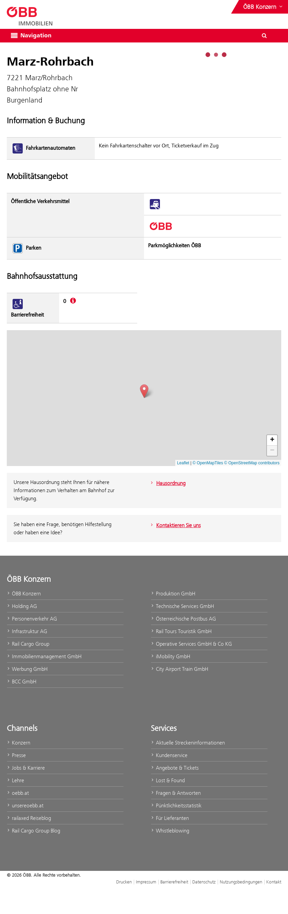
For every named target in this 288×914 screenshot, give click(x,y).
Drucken (124, 881)
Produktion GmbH (173, 593)
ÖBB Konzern (24, 593)
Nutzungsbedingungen (241, 881)
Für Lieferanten (170, 818)
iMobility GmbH (170, 656)
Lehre (15, 780)
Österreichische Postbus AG (183, 618)
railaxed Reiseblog (29, 818)
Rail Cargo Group (28, 644)
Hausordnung (167, 483)
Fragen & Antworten (176, 793)
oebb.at (18, 793)
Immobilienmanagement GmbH (44, 656)
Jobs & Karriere (26, 768)
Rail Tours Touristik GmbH (181, 631)
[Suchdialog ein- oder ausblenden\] (264, 35)
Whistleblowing (170, 830)
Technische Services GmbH (182, 606)
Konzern (18, 742)
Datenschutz (204, 881)
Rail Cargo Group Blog (33, 830)
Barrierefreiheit (174, 881)
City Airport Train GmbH (179, 669)
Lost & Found (168, 780)
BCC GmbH (21, 681)
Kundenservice (169, 755)
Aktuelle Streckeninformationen (188, 742)
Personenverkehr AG (32, 618)
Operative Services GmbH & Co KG (191, 644)
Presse (16, 755)
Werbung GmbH (27, 669)
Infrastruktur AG (27, 631)
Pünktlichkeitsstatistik (176, 805)
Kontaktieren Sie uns (175, 525)
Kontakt (273, 881)
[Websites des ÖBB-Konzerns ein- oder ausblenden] (263, 7)
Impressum (146, 881)
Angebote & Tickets (175, 768)
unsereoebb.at (25, 805)
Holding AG (22, 606)
